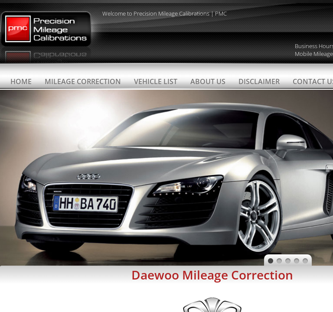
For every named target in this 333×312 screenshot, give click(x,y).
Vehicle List (155, 81)
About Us (207, 81)
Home (21, 81)
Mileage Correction (83, 81)
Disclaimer (259, 81)
